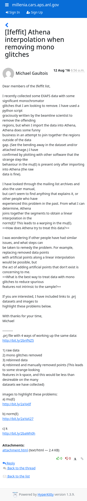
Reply (9, 463)
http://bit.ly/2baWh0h (19, 433)
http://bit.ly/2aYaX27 (18, 418)
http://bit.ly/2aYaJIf (17, 404)
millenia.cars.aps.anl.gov (35, 4)
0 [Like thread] (60, 458)
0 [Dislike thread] (68, 458)
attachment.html (15, 450)
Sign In (13, 12)
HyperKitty (46, 494)
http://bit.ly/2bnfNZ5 (18, 340)
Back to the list (16, 476)
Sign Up (34, 12)
